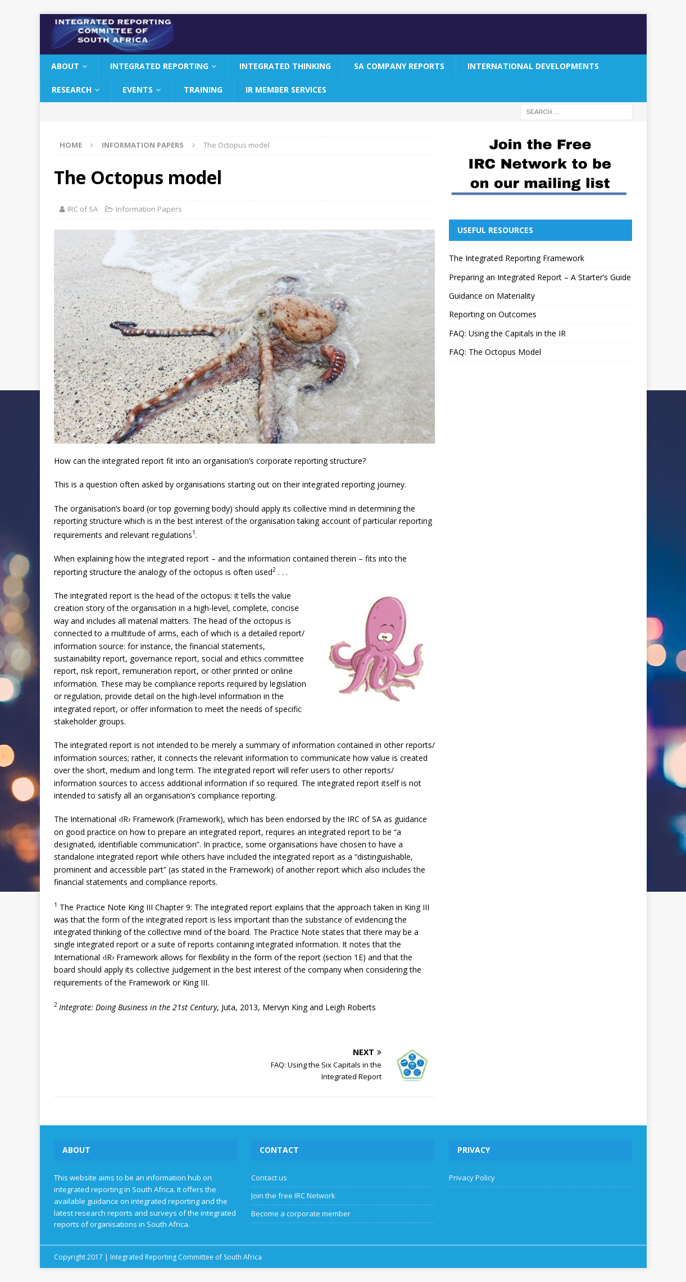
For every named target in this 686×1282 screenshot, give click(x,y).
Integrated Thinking (285, 66)
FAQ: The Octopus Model (495, 351)
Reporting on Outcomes (493, 314)
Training (203, 89)
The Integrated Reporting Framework (516, 258)
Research (72, 89)
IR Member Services (286, 89)
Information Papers (149, 209)
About (65, 66)
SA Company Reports (399, 66)
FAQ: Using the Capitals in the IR (507, 333)
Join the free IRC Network (293, 1195)
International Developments (533, 66)
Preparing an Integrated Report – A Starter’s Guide (540, 277)
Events (137, 89)
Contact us (269, 1177)
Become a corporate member (301, 1213)
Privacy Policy (472, 1177)
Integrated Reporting (159, 66)
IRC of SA (82, 209)
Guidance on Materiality (492, 295)
